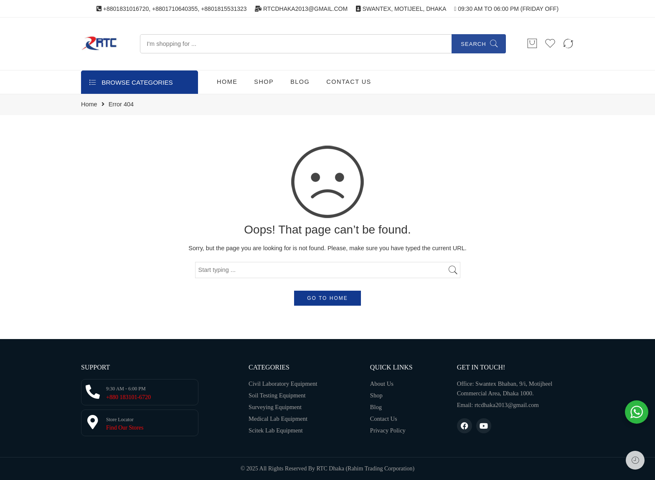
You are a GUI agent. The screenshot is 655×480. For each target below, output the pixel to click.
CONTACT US (348, 81)
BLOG (300, 81)
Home (89, 104)
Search (473, 44)
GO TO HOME (327, 298)
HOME (227, 81)
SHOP (264, 81)
